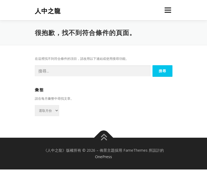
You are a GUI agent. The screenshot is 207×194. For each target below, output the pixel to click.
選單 (167, 10)
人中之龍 (48, 10)
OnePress (103, 156)
